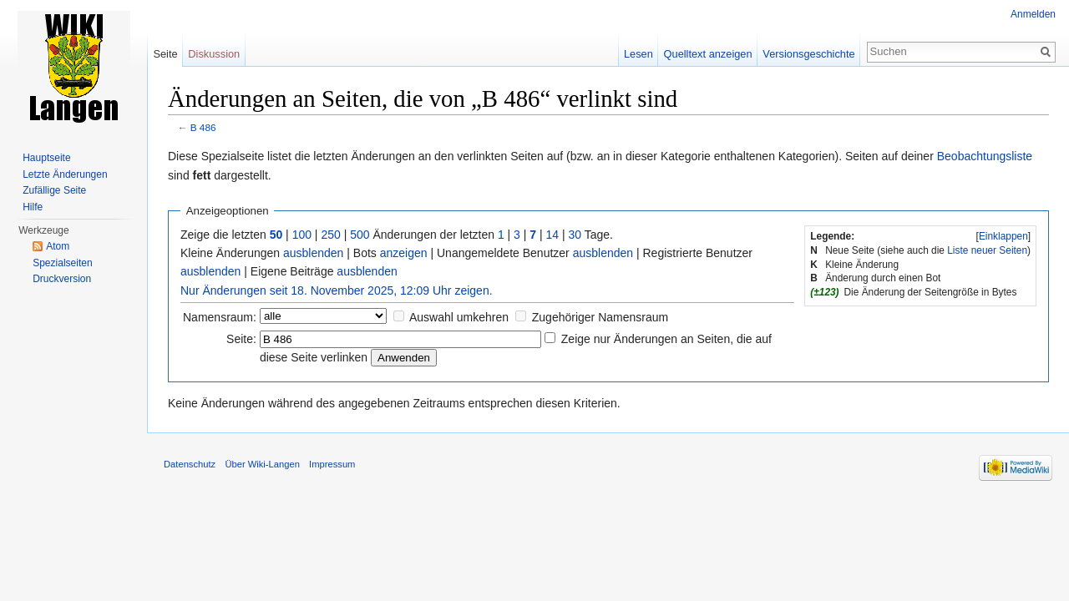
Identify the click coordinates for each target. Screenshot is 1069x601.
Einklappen (1003, 236)
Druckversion (62, 279)
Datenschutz (189, 464)
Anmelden (1033, 14)
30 (575, 234)
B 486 (203, 127)
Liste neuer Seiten (987, 250)
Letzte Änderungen (65, 174)
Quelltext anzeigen (708, 54)
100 (302, 234)
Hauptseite (46, 158)
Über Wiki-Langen (262, 464)
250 (330, 234)
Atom (57, 246)
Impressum (332, 464)
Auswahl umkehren (459, 317)
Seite (165, 54)
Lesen (638, 54)
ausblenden (313, 253)
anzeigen (404, 253)
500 (359, 234)
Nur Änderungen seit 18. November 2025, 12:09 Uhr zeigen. (336, 290)
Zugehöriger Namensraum (600, 317)
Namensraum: (219, 317)
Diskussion (214, 54)
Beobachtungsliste (984, 156)
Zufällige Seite (54, 190)
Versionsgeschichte (808, 54)
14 (553, 234)
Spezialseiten (62, 263)
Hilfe (33, 207)
